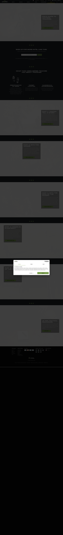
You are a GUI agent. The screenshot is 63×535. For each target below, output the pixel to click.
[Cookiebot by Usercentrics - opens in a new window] (45, 261)
